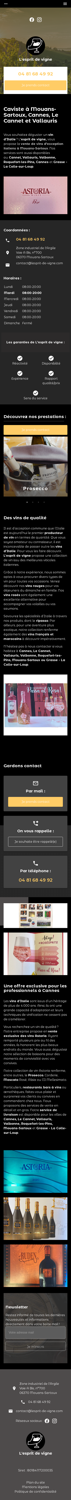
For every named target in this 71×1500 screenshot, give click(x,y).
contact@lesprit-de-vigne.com (39, 263)
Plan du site (35, 1482)
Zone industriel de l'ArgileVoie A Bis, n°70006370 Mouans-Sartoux (39, 1388)
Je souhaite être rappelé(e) (36, 841)
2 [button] (33, 502)
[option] (35, 467)
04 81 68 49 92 (35, 74)
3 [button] (38, 502)
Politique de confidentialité (35, 1491)
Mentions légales (35, 1487)
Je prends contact (36, 85)
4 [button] (44, 502)
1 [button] (27, 502)
